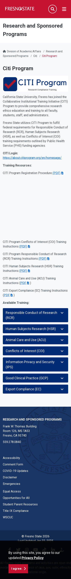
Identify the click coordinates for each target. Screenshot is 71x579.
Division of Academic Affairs (24, 51)
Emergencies (11, 484)
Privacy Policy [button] (33, 558)
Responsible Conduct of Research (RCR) (35, 315)
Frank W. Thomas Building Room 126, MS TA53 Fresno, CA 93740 (20, 431)
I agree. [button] (16, 568)
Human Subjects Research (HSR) (35, 329)
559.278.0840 (12, 442)
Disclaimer (10, 477)
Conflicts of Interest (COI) (35, 351)
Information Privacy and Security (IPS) (35, 364)
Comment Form (13, 464)
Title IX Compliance (16, 511)
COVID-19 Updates (15, 471)
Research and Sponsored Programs (32, 419)
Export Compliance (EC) (35, 389)
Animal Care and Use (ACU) (35, 340)
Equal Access (12, 491)
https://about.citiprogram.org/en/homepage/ (32, 158)
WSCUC (8, 517)
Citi (35, 55)
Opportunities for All (16, 498)
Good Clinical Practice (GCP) (35, 378)
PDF (23, 283)
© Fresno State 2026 (35, 536)
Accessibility (11, 458)
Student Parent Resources (20, 504)
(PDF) (56, 173)
